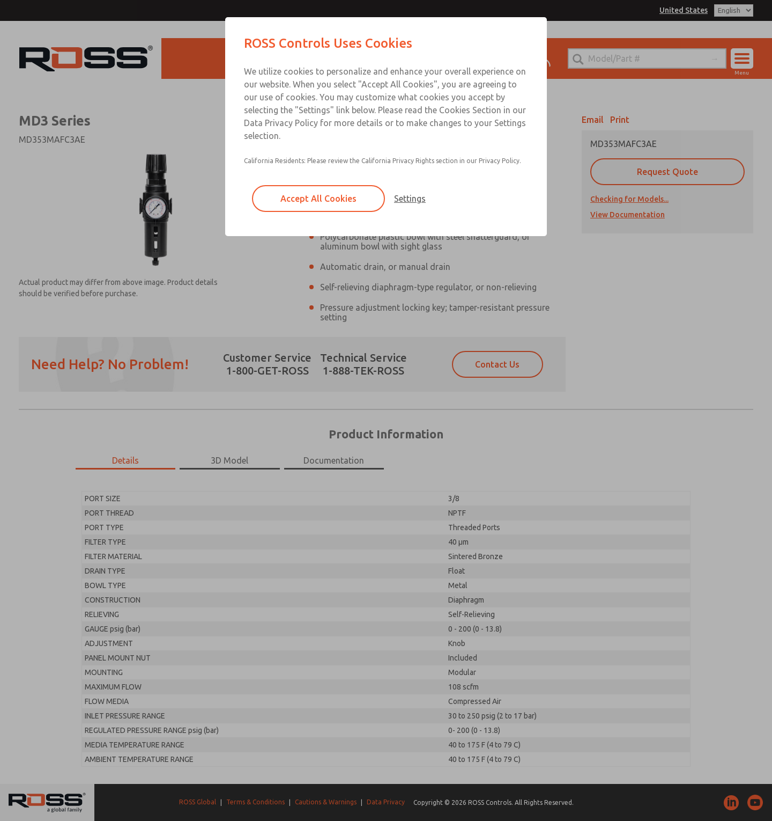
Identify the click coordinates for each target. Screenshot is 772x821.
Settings (410, 198)
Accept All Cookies (318, 198)
